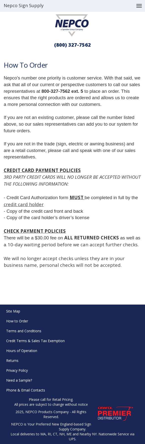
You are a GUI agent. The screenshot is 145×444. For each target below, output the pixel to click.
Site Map (13, 311)
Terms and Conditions (23, 330)
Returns (12, 360)
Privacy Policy (17, 370)
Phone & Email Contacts (25, 390)
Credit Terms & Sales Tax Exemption (35, 340)
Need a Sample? (19, 380)
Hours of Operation (21, 350)
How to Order (17, 321)
